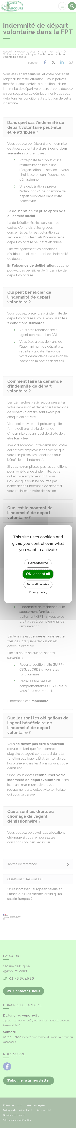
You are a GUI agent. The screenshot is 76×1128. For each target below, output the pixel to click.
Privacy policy (38, 592)
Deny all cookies (38, 584)
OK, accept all (38, 574)
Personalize (38, 563)
